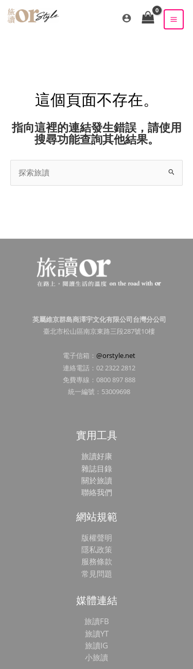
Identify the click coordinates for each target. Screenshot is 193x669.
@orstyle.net (115, 355)
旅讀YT (97, 633)
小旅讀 (96, 657)
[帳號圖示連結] (126, 18)
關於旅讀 (96, 480)
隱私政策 (96, 549)
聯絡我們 (96, 492)
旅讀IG (96, 645)
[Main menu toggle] (174, 19)
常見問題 (96, 573)
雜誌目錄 (96, 468)
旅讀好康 (96, 456)
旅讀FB (96, 621)
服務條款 (96, 561)
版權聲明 (96, 537)
